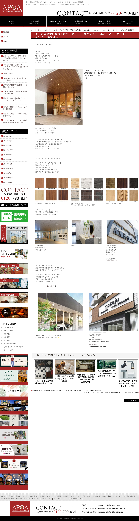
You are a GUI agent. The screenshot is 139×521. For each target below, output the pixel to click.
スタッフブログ (46, 498)
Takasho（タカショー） (112, 260)
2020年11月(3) (8, 150)
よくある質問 (8, 327)
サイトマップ (8, 350)
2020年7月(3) (7, 164)
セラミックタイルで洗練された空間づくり (43, 382)
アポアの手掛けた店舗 (74, 498)
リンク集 (7, 340)
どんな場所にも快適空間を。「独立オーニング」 (15, 86)
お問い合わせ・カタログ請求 (13, 347)
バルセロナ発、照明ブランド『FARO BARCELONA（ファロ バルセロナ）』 (15, 67)
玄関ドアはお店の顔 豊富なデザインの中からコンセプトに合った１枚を (111, 392)
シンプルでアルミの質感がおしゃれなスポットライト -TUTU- (128, 383)
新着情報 (7, 334)
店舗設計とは (33, 496)
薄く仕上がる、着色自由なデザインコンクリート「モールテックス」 (15, 100)
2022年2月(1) (7, 136)
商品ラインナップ (21, 496)
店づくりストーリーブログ (47, 30)
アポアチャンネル (59, 498)
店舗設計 (6, 32)
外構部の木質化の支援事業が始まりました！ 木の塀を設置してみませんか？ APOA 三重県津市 (67, 390)
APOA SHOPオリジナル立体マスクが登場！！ (15, 79)
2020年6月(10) (8, 168)
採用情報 (19, 498)
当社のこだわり (45, 496)
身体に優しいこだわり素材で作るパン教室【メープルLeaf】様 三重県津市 (86, 378)
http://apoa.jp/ (93, 344)
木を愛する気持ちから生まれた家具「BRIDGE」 (15, 108)
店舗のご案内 (106, 496)
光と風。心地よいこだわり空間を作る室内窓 (15, 115)
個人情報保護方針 (10, 343)
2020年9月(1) (7, 155)
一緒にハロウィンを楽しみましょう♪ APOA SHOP (64, 378)
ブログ (61, 30)
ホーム (33, 30)
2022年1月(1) (7, 141)
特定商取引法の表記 (7, 498)
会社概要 (7, 337)
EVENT (5, 41)
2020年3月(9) (7, 182)
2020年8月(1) (7, 159)
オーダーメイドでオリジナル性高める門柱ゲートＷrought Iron (15, 121)
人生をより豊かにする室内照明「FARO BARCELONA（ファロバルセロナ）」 (15, 58)
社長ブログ (35, 498)
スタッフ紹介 (8, 331)
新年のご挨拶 (8, 73)
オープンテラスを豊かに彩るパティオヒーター (15, 93)
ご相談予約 (49, 286)
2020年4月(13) (8, 178)
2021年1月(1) (7, 145)
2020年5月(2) (7, 173)
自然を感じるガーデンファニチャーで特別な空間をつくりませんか (107, 373)
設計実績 (10, 496)
